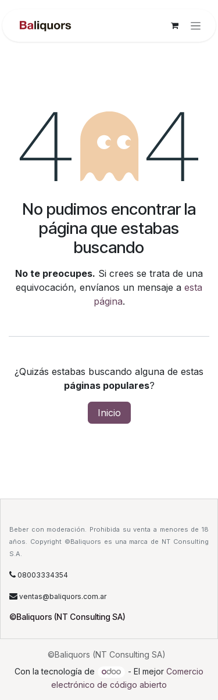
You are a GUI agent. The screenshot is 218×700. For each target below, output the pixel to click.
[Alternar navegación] (195, 26)
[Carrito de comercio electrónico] (174, 25)
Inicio (109, 412)
